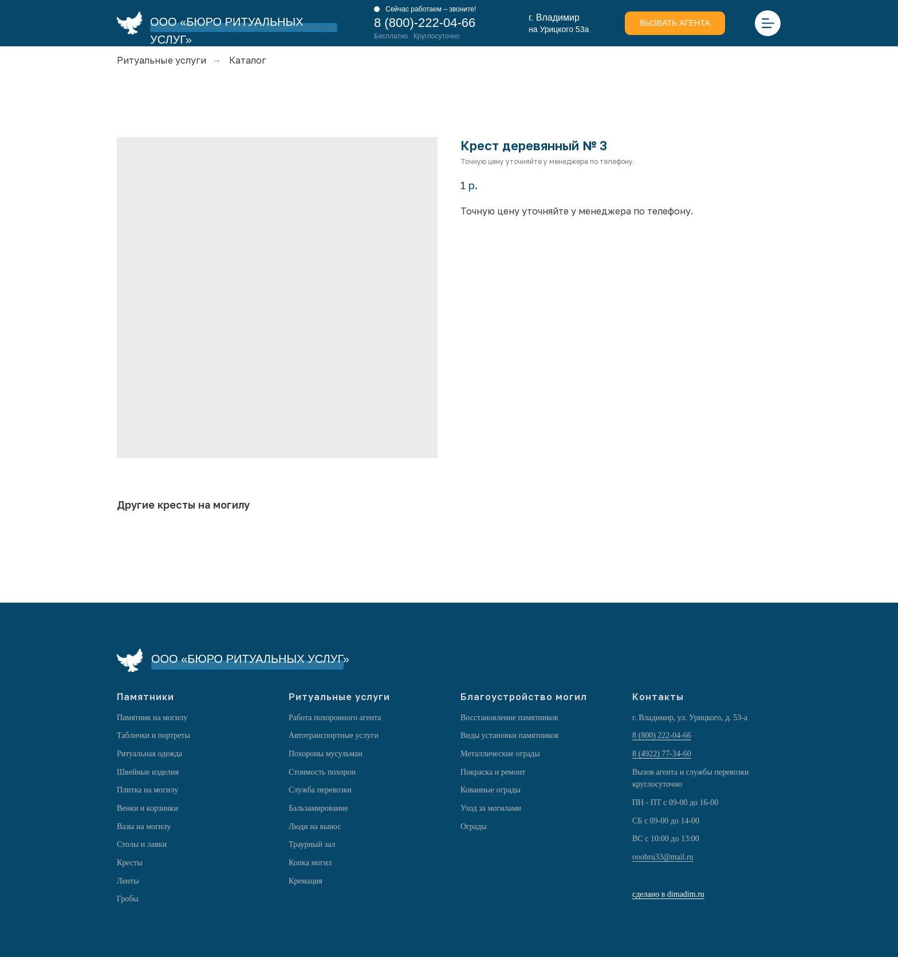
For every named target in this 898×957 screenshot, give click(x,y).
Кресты (130, 862)
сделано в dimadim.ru (668, 894)
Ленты (128, 881)
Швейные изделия (148, 772)
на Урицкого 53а (559, 29)
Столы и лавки (142, 844)
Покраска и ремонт (492, 772)
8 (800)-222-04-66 (424, 22)
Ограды (473, 826)
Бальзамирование (318, 808)
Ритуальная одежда (149, 753)
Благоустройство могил (523, 696)
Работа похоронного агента (335, 717)
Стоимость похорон (322, 772)
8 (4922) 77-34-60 (661, 753)
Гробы (128, 898)
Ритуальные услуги (161, 60)
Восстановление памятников (509, 717)
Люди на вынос (315, 826)
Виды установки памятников (509, 735)
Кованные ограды (490, 790)
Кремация (305, 881)
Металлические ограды (500, 753)
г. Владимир (554, 17)
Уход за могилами (490, 808)
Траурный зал (312, 844)
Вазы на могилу (144, 826)
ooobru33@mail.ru (663, 857)
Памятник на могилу (152, 717)
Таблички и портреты (153, 735)
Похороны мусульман (326, 753)
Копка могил (310, 862)
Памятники (145, 696)
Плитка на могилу (147, 790)
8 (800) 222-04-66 (661, 735)
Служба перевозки (320, 790)
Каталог (247, 60)
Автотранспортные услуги (334, 735)
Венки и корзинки (147, 808)
